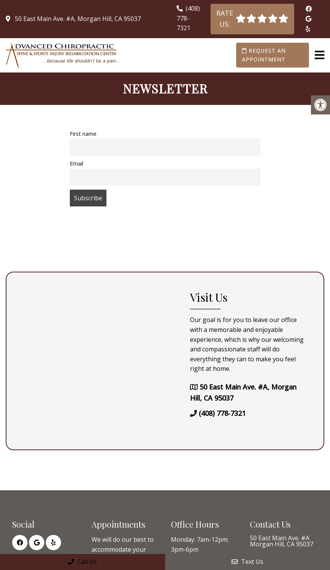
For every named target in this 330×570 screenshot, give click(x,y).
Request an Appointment (264, 55)
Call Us (82, 561)
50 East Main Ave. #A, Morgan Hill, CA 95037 (77, 18)
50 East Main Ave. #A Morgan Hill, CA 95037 (281, 541)
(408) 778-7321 (188, 18)
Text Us (247, 561)
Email (76, 163)
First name (83, 133)
